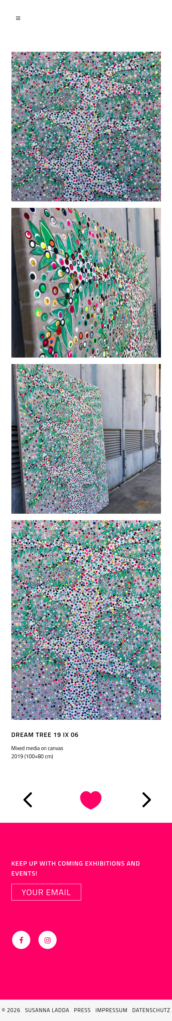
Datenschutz (151, 1010)
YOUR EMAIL (46, 892)
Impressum (111, 1010)
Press (82, 1010)
